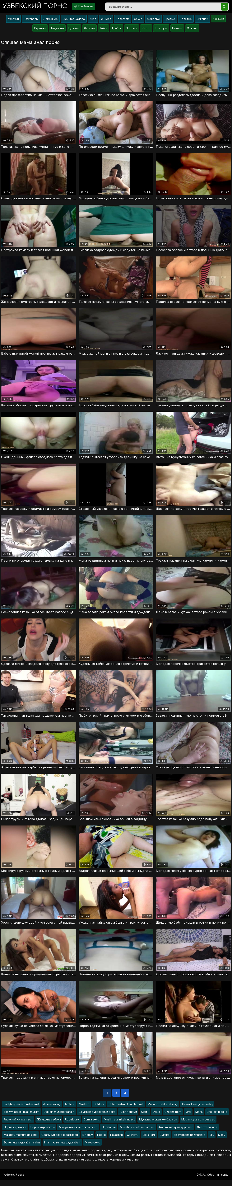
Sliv (212, 1140)
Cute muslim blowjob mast (126, 1110)
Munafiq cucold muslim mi (137, 1133)
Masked (84, 1110)
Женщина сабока (49, 1125)
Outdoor (99, 1110)
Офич (144, 1117)
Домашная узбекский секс (96, 1117)
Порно (101, 1140)
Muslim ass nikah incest (119, 1125)
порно (37, 6)
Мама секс (92, 1148)
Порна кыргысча (15, 1133)
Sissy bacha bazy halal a (189, 1140)
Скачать (132, 1140)
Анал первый (128, 1117)
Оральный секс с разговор (59, 1140)
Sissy (221, 1140)
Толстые (186, 20)
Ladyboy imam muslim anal (21, 1110)
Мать (199, 1117)
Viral (188, 1117)
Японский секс (217, 1117)
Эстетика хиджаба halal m (22, 1148)
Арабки (116, 29)
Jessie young (52, 1110)
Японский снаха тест (18, 1125)
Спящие (192, 29)
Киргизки (40, 29)
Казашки (218, 20)
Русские (73, 29)
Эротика (131, 29)
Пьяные (177, 29)
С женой (202, 20)
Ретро (146, 29)
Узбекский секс (13, 1180)
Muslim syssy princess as (198, 1125)
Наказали (116, 1140)
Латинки (89, 29)
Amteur (69, 1110)
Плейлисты (89, 6)
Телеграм (122, 20)
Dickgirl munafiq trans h (59, 1117)
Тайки (103, 29)
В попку (87, 1140)
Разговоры (31, 20)
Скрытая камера (74, 20)
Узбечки (13, 20)
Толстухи (161, 29)
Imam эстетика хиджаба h (62, 1148)
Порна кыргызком (42, 1133)
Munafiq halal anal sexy (162, 1110)
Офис (156, 1117)
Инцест (106, 20)
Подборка (109, 1133)
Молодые (153, 20)
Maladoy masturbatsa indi (20, 1140)
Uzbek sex (72, 1125)
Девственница (207, 1133)
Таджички (57, 29)
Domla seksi (91, 1125)
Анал (93, 20)
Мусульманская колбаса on (158, 1125)
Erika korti (149, 1140)
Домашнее (50, 20)
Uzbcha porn (172, 1117)
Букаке (164, 1140)
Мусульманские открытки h (78, 1133)
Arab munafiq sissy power (175, 1133)
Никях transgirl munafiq (197, 1110)
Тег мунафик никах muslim (21, 1117)
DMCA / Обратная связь (213, 1180)
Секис (138, 20)
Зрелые (170, 20)
